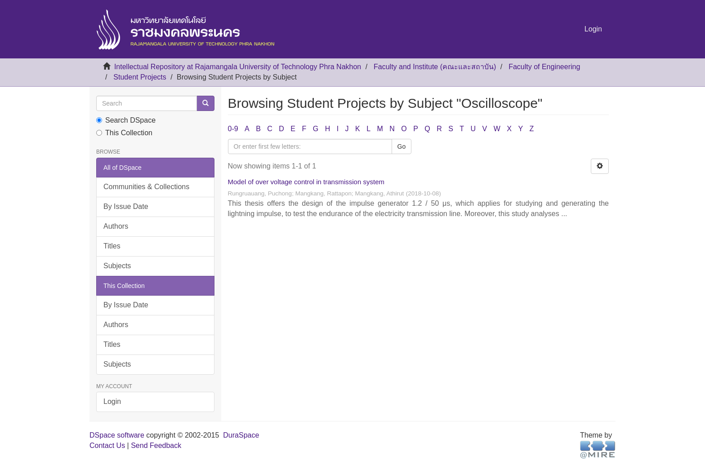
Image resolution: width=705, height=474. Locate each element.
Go (401, 146)
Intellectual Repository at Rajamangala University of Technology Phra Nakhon (237, 67)
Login (112, 401)
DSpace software (116, 435)
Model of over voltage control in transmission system (306, 182)
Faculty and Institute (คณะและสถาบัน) (435, 67)
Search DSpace (126, 120)
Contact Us (107, 445)
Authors (115, 226)
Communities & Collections (146, 186)
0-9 (233, 129)
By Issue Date (125, 206)
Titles (111, 246)
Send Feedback (156, 445)
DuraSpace (241, 435)
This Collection (124, 133)
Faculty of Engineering (544, 67)
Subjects (117, 266)
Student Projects (139, 77)
